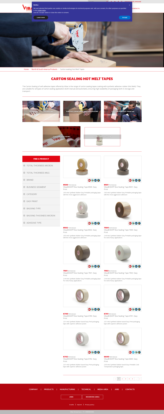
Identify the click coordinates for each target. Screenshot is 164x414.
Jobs (117, 389)
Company (33, 389)
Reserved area (92, 397)
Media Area (102, 389)
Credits (71, 405)
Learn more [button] (41, 17)
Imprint (79, 405)
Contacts (136, 8)
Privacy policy (89, 405)
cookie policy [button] (41, 10)
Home (26, 69)
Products (49, 389)
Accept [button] (124, 17)
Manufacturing (67, 389)
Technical (86, 389)
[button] (129, 5)
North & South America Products (44, 69)
